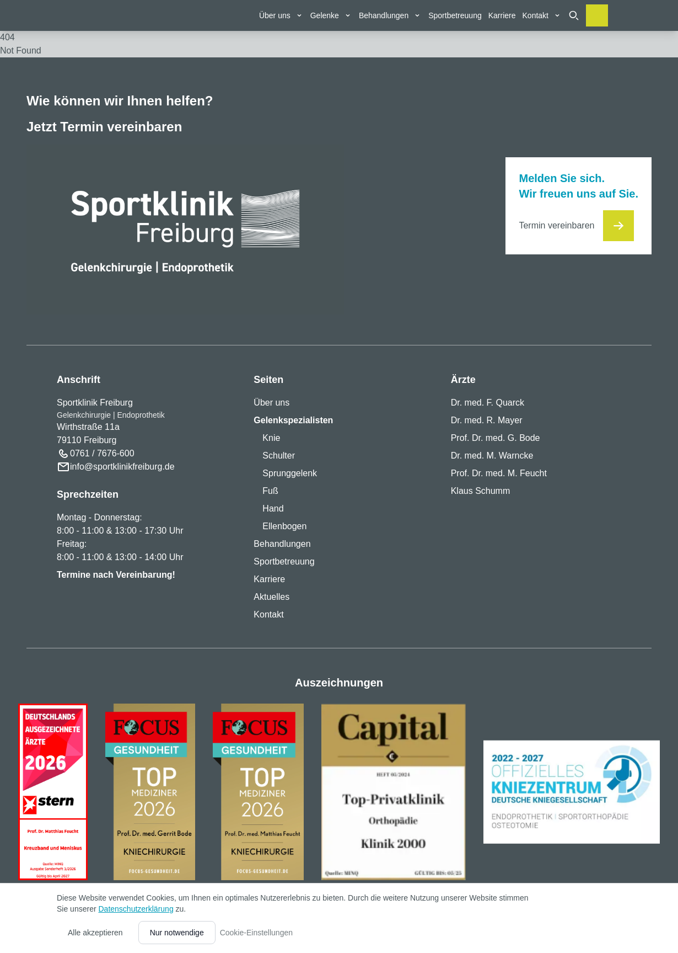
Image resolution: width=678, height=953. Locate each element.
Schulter (278, 455)
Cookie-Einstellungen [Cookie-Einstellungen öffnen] (256, 932)
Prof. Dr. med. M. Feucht (499, 473)
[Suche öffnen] (573, 15)
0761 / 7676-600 (102, 453)
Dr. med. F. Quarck (487, 402)
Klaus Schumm (480, 491)
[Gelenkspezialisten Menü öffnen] (331, 15)
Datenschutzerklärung (135, 908)
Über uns (271, 402)
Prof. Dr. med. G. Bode (495, 438)
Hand (272, 508)
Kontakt (268, 614)
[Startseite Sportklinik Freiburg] (83, 44)
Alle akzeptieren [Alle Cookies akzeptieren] (95, 932)
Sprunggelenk (289, 473)
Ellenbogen (284, 526)
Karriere (502, 15)
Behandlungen (282, 544)
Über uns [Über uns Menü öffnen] (281, 15)
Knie (271, 438)
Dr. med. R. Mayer (487, 420)
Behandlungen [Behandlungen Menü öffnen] (390, 15)
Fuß (270, 491)
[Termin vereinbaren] (597, 15)
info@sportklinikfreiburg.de (122, 466)
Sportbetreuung (455, 15)
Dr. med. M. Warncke (492, 455)
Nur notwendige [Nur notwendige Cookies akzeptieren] (177, 932)
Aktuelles (271, 596)
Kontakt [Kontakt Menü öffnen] (542, 15)
